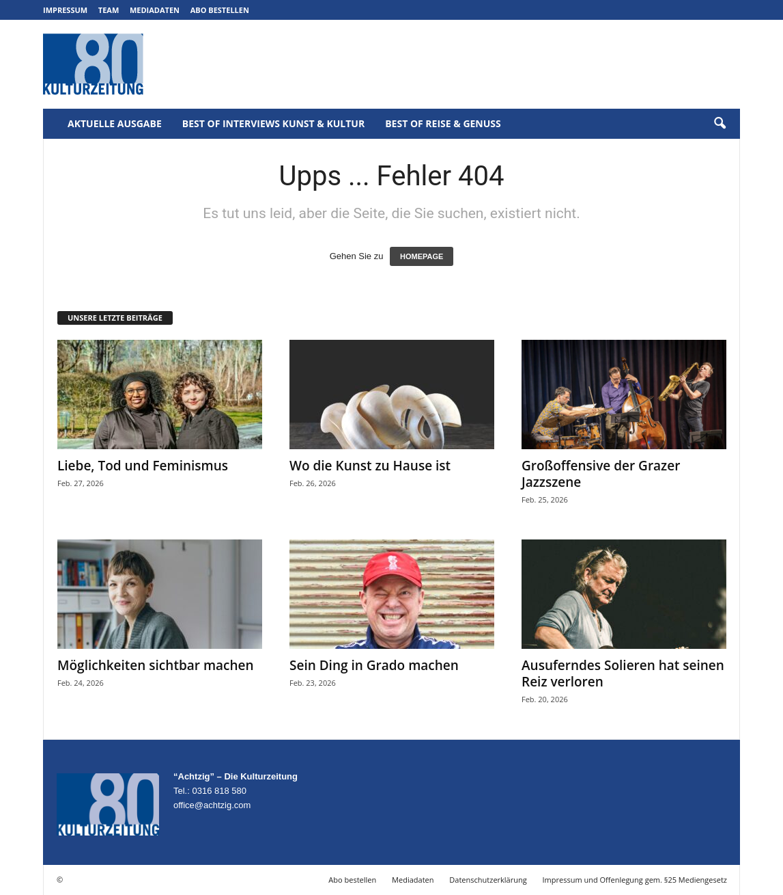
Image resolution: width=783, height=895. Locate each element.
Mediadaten (155, 10)
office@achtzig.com (212, 805)
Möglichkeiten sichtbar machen (155, 665)
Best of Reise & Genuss (443, 123)
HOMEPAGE (421, 256)
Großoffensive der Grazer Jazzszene (601, 474)
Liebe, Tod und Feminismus (142, 466)
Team (108, 10)
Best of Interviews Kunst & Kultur (273, 123)
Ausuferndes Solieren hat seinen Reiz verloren (623, 673)
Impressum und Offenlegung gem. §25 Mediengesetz (635, 879)
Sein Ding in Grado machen (374, 665)
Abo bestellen (219, 10)
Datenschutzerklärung (487, 879)
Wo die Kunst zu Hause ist (370, 466)
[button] (719, 124)
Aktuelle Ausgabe (115, 123)
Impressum (65, 10)
